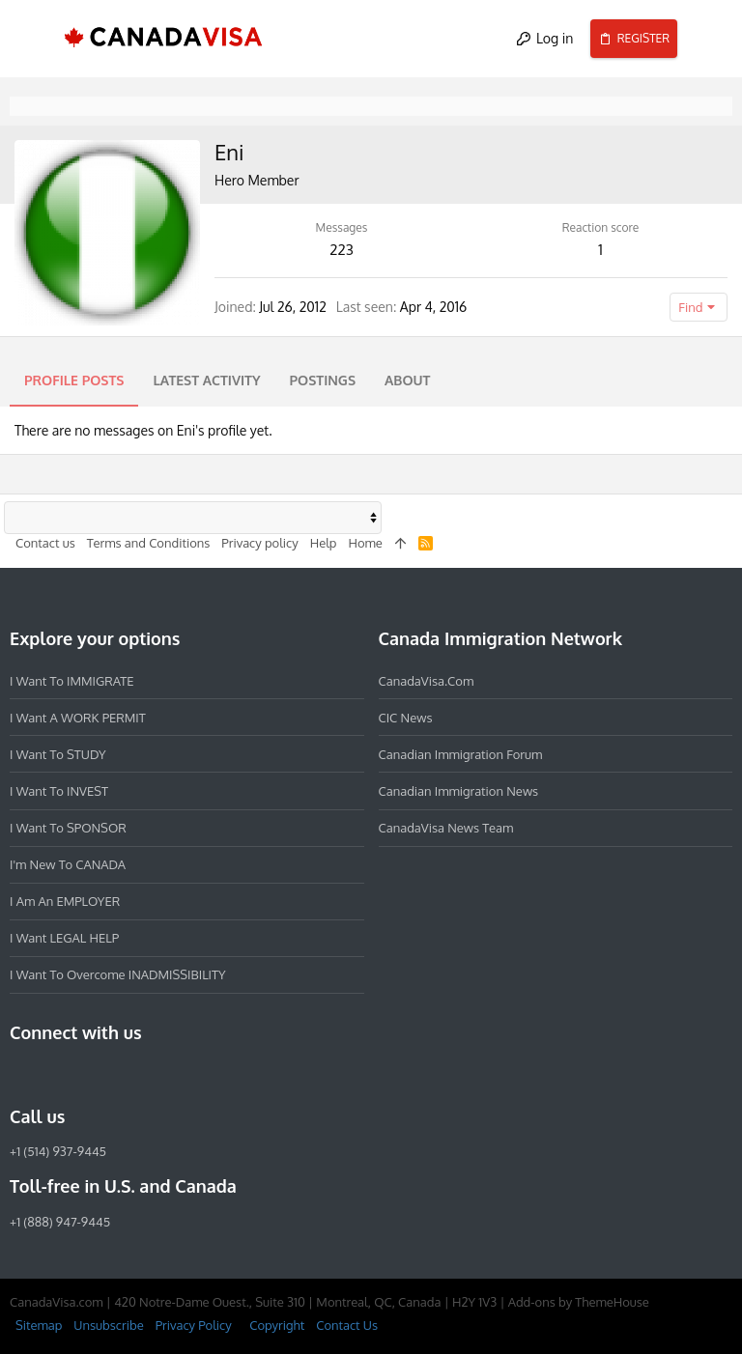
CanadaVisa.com (426, 680)
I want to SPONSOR (68, 827)
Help (323, 542)
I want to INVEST (59, 791)
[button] (33, 38)
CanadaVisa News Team (446, 827)
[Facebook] (21, 1074)
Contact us (45, 542)
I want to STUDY (57, 754)
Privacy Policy (194, 1325)
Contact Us (347, 1325)
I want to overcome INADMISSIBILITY (118, 974)
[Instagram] (56, 1074)
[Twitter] (125, 1074)
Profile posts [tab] (74, 380)
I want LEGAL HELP (64, 937)
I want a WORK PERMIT (78, 716)
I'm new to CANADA (68, 864)
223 (341, 249)
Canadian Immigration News (459, 791)
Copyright (276, 1325)
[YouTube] (160, 1074)
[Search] (709, 38)
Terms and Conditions (149, 542)
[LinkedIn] (90, 1074)
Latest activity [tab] (206, 380)
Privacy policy (259, 542)
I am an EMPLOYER (65, 901)
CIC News (406, 716)
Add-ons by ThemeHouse (578, 1302)
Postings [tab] (323, 380)
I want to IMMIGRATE (72, 680)
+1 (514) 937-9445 (58, 1151)
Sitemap (38, 1325)
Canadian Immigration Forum (461, 754)
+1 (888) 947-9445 (60, 1221)
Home (365, 542)
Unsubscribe (108, 1325)
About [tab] (407, 380)
